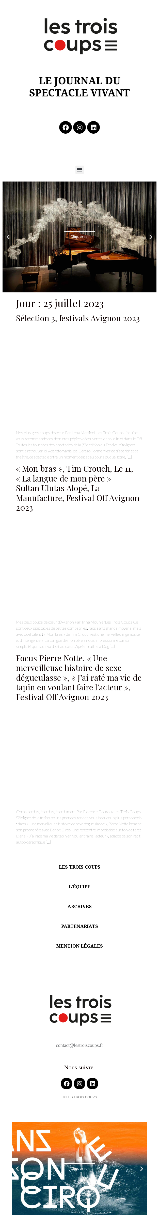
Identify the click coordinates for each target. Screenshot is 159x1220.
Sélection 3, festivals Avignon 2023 (78, 317)
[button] (79, 170)
